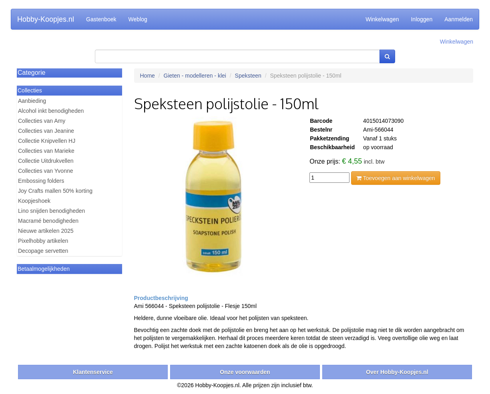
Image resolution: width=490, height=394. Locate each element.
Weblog (138, 19)
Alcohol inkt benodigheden (51, 111)
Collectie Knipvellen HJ (46, 141)
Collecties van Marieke (46, 151)
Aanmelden (458, 19)
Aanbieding (32, 101)
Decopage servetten (43, 251)
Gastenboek (101, 19)
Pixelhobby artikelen (43, 241)
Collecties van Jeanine (46, 131)
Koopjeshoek (34, 201)
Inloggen (421, 19)
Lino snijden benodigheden (51, 211)
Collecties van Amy (41, 121)
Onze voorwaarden (245, 372)
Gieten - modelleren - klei (195, 75)
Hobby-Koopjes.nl (45, 19)
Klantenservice (93, 372)
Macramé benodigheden (48, 221)
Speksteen (248, 75)
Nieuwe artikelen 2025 (46, 231)
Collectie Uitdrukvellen (46, 161)
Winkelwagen (382, 19)
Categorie (31, 72)
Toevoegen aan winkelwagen (395, 178)
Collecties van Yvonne (45, 171)
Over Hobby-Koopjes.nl (397, 372)
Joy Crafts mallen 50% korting (55, 191)
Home (147, 75)
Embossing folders (41, 181)
